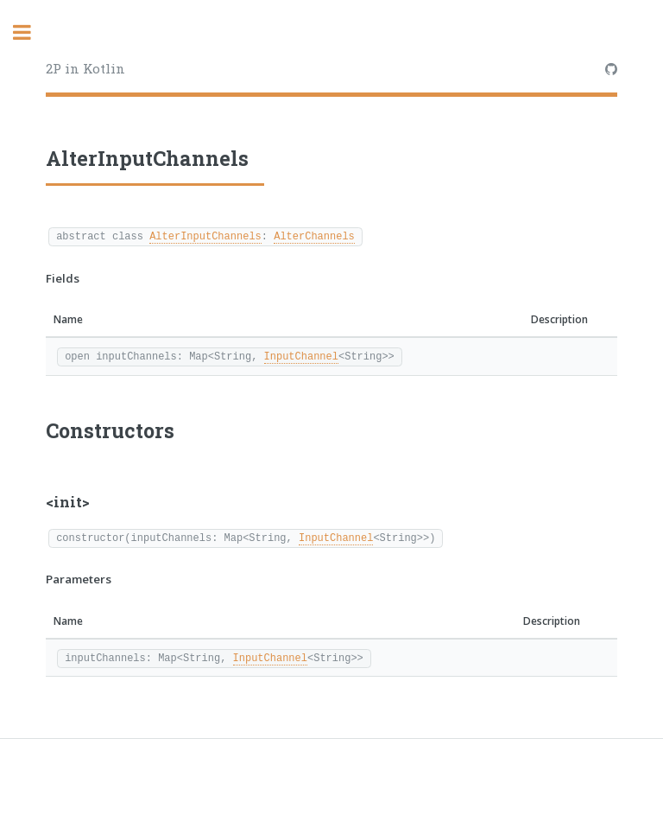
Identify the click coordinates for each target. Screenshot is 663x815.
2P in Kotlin (85, 68)
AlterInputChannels (205, 235)
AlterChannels (314, 235)
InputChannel (301, 355)
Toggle (31, 32)
